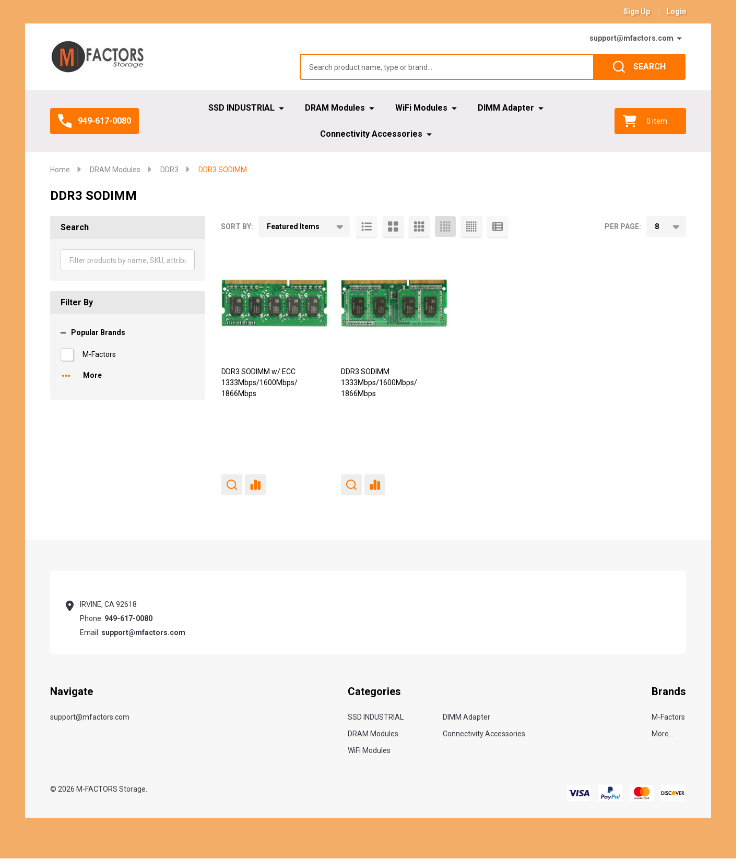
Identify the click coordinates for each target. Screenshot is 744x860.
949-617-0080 (128, 618)
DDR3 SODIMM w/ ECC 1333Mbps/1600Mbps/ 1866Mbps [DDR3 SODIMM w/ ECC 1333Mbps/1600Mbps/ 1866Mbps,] (259, 382)
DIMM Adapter (506, 108)
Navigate (71, 691)
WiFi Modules (421, 108)
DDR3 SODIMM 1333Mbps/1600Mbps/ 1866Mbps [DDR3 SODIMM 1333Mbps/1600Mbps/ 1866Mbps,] (379, 382)
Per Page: (623, 226)
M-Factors (99, 354)
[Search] (639, 67)
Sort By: (237, 226)
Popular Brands (93, 332)
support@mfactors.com (631, 38)
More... (663, 734)
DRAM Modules (335, 108)
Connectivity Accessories (371, 134)
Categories (374, 691)
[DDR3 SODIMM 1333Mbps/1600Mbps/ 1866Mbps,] (394, 303)
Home (60, 169)
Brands (669, 691)
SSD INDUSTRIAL (241, 108)
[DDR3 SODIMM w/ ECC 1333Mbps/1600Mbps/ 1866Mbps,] (274, 303)
